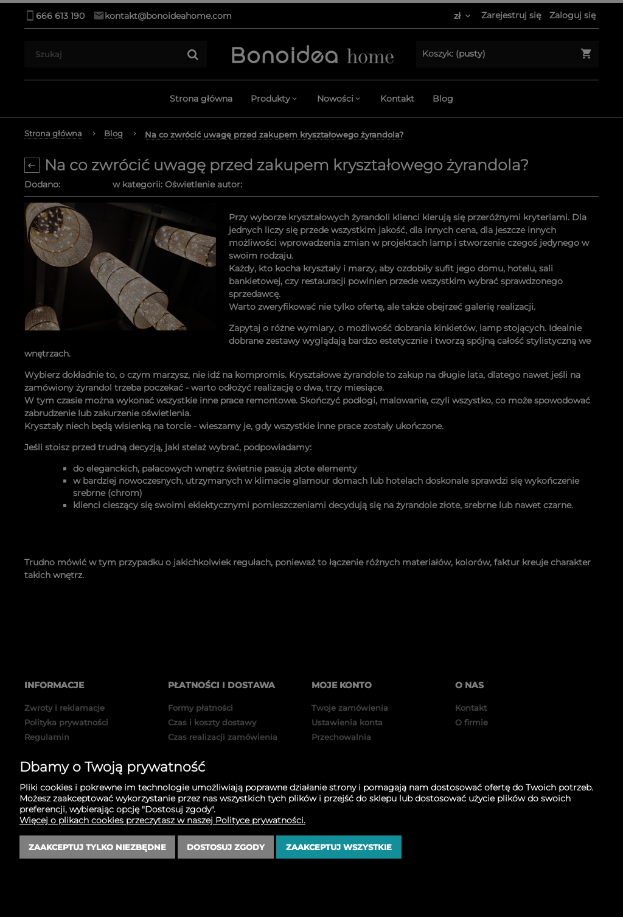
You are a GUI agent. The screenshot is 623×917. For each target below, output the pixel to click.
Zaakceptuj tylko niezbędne (97, 847)
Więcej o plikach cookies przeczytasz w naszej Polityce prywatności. (162, 820)
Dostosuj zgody (226, 847)
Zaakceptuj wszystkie (339, 847)
